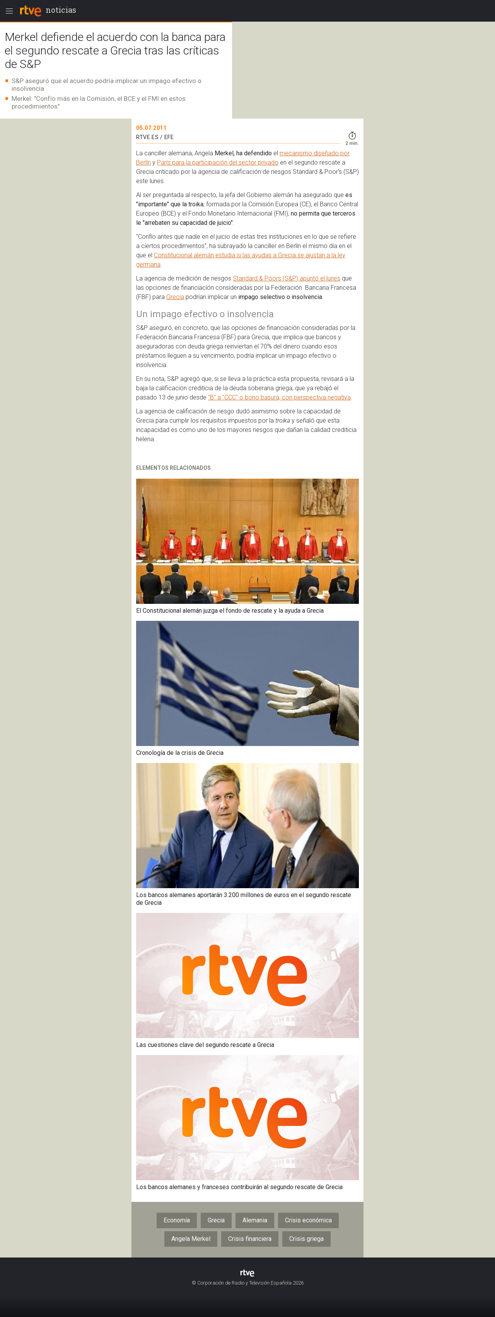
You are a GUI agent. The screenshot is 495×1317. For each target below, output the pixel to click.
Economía (177, 1220)
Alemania (254, 1220)
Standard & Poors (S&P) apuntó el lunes (286, 278)
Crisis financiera (249, 1238)
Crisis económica (308, 1220)
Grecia (175, 297)
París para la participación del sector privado (217, 162)
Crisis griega (306, 1238)
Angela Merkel (190, 1238)
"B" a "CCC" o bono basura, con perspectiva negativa (279, 397)
